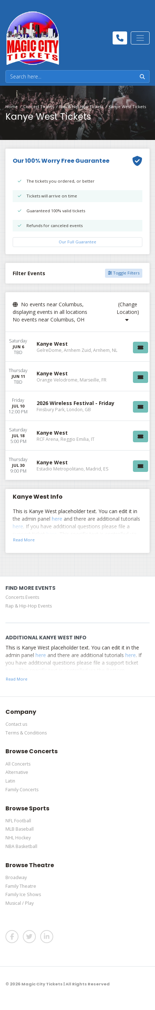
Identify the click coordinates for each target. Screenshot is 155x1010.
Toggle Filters (123, 273)
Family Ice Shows (23, 894)
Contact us (16, 724)
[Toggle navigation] (140, 37)
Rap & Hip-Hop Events (28, 606)
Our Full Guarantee (77, 241)
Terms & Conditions (26, 733)
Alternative (16, 772)
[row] (77, 347)
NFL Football (18, 821)
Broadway (16, 877)
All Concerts (17, 764)
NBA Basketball (21, 846)
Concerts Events (22, 597)
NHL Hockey (18, 838)
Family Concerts (21, 790)
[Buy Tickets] (140, 347)
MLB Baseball (19, 829)
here (57, 518)
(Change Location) (128, 311)
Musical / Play (19, 903)
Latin (10, 781)
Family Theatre (20, 886)
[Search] (70, 76)
